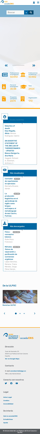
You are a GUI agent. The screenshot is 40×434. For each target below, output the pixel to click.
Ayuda (5, 422)
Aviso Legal (7, 397)
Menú (38, 2)
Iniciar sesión (34, 2)
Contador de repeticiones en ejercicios (11, 181)
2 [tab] (20, 313)
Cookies (6, 400)
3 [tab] (24, 313)
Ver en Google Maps (12, 359)
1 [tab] (16, 313)
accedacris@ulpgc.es (18, 371)
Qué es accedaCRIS (10, 416)
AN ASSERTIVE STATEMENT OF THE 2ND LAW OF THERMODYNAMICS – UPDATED (12, 146)
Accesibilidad (8, 404)
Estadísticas (8, 419)
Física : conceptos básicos (9, 234)
